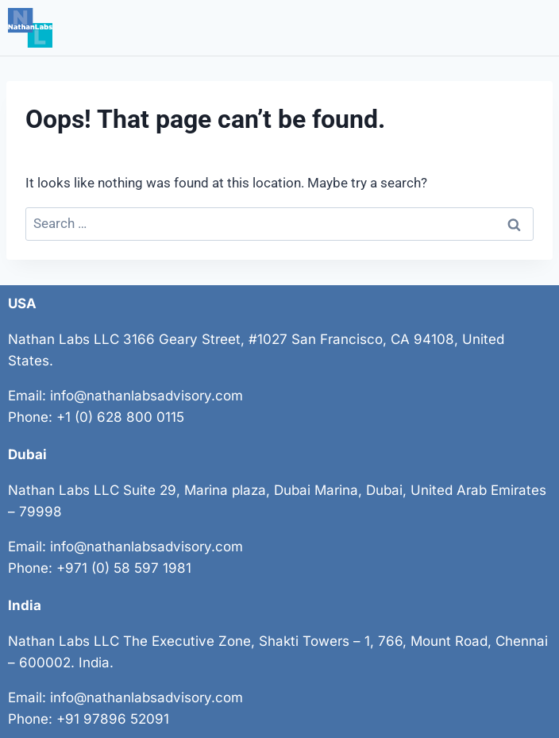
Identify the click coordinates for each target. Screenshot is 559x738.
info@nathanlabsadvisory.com (146, 396)
